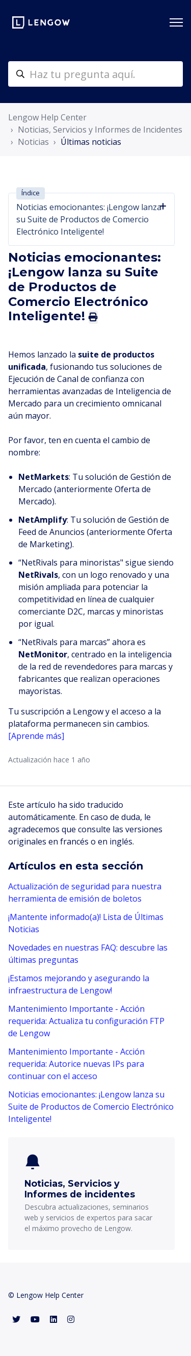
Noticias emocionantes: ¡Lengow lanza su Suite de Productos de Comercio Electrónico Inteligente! (91, 1106)
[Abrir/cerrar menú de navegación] (176, 22)
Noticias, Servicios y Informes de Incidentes (100, 129)
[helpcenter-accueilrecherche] (95, 74)
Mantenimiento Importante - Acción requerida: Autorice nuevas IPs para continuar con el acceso (76, 1064)
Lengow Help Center (47, 117)
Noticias (33, 141)
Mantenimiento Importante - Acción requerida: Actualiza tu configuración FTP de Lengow (86, 1021)
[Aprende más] (37, 735)
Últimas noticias (91, 141)
